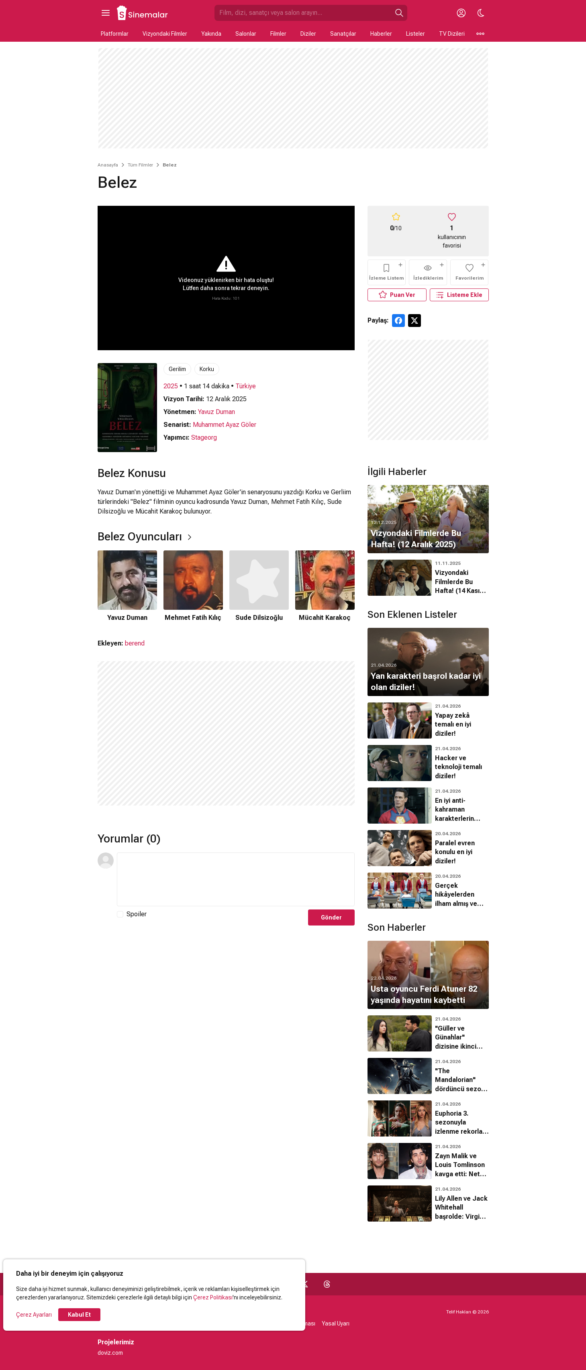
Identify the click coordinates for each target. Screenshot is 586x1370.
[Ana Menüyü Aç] (106, 13)
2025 (170, 386)
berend (135, 643)
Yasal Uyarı (335, 1323)
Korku (207, 369)
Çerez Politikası (213, 1297)
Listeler (415, 33)
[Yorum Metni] (236, 879)
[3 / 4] (259, 586)
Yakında (211, 33)
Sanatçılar (343, 33)
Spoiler (137, 914)
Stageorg (204, 437)
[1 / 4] (127, 586)
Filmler (278, 33)
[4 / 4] (325, 586)
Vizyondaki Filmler (165, 33)
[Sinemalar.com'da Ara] (302, 13)
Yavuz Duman (216, 412)
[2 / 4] (193, 586)
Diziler (308, 33)
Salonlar (245, 33)
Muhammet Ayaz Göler (224, 424)
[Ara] (399, 13)
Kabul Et (79, 1314)
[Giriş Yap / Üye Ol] (461, 13)
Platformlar (115, 33)
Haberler (381, 33)
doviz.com (110, 1353)
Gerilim (177, 369)
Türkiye (245, 386)
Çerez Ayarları (34, 1314)
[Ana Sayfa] (142, 13)
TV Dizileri (452, 33)
